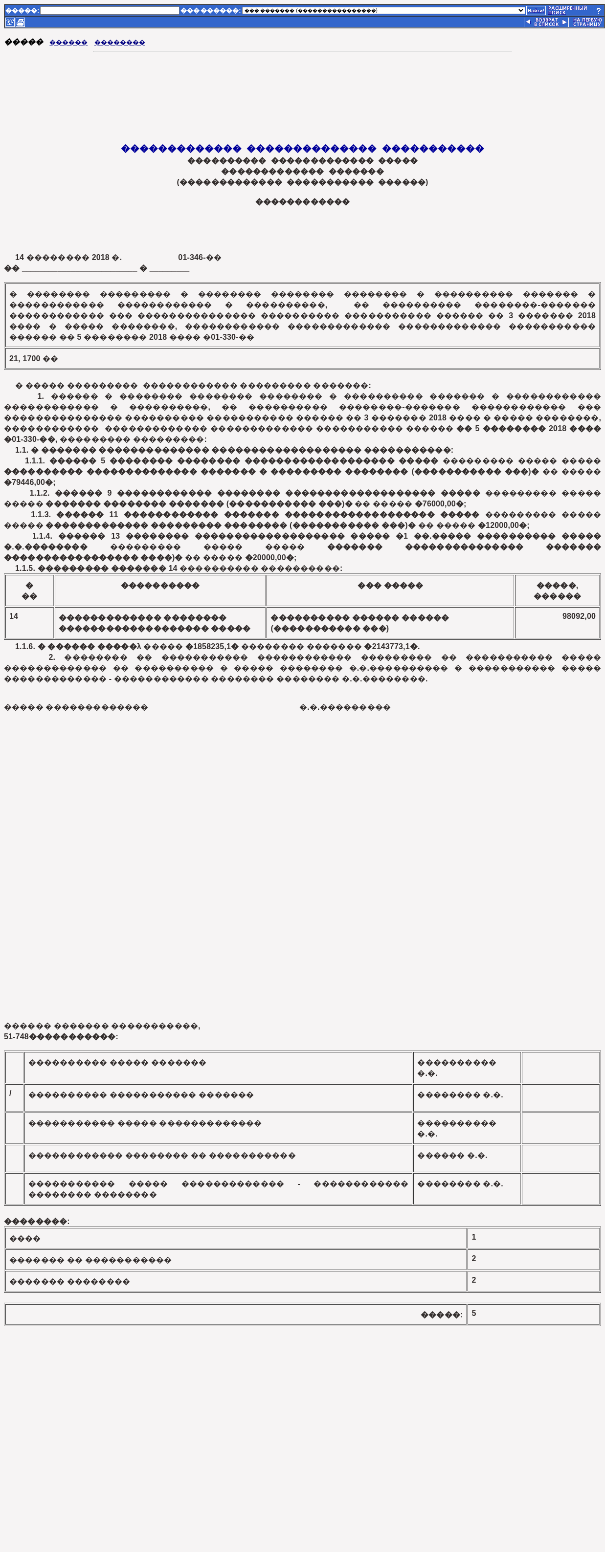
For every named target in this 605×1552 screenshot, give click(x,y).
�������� (119, 42)
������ (68, 42)
